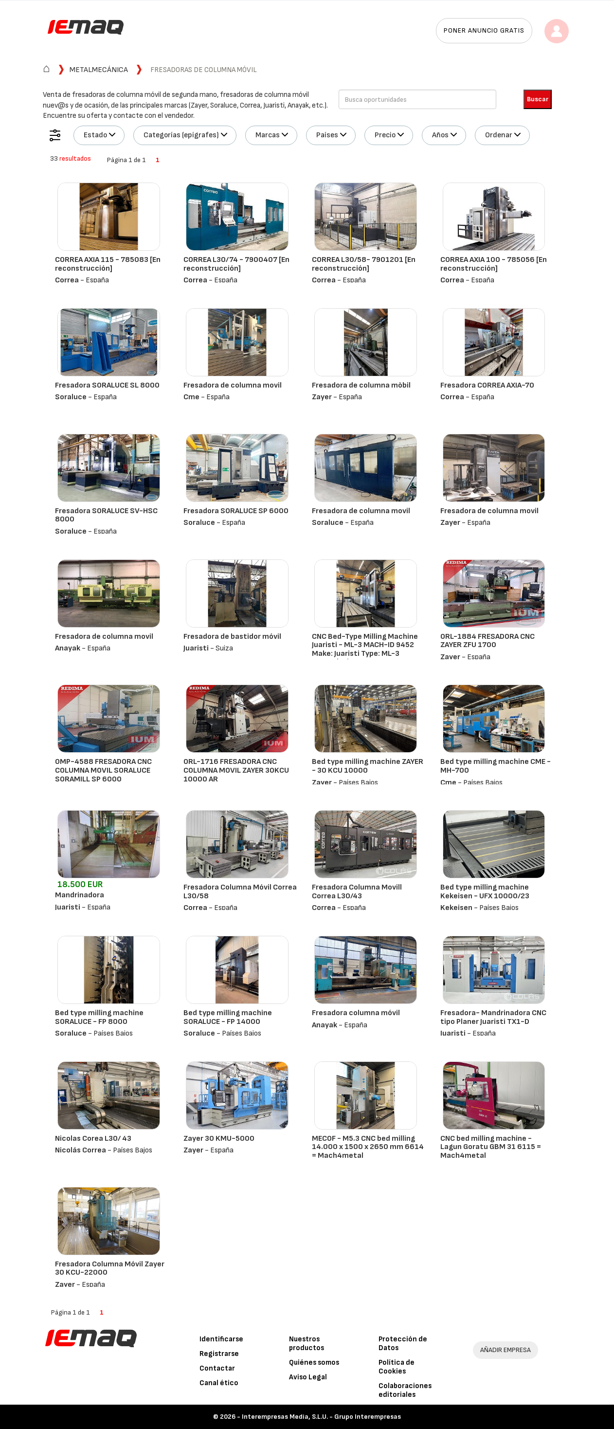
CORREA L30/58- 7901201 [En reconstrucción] (363, 264)
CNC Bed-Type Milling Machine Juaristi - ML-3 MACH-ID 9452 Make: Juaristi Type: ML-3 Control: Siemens (365, 649)
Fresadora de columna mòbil (361, 385)
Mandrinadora (79, 895)
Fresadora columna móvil (356, 1013)
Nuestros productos (306, 1344)
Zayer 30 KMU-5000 (218, 1138)
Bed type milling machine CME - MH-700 (495, 766)
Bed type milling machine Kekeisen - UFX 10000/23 (484, 892)
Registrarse (219, 1353)
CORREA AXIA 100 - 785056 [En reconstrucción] (493, 264)
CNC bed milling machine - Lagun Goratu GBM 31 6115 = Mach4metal (490, 1147)
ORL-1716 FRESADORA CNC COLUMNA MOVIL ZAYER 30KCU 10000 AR (236, 770)
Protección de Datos (403, 1344)
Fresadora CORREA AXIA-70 (487, 385)
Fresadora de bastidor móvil (232, 636)
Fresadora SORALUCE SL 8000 (107, 385)
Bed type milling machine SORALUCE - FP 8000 (99, 1017)
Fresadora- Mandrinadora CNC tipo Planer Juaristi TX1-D (493, 1017)
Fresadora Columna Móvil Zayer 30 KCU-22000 (109, 1269)
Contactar (217, 1368)
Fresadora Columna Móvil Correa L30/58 (240, 892)
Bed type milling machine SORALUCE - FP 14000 (227, 1017)
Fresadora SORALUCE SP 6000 (236, 511)
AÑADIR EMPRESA (505, 1350)
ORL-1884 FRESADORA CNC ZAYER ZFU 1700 (487, 641)
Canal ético (218, 1383)
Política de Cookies (397, 1367)
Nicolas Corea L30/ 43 (93, 1138)
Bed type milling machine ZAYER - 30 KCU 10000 (367, 766)
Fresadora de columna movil (232, 385)
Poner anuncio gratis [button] (484, 30)
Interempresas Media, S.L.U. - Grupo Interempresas (321, 1416)
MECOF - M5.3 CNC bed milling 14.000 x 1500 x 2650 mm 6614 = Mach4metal (368, 1147)
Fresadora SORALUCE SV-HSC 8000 (106, 515)
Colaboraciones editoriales (405, 1390)
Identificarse (221, 1339)
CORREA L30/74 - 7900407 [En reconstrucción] (236, 264)
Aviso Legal (308, 1377)
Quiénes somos (314, 1362)
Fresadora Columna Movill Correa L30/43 (357, 892)
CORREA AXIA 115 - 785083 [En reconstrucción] (108, 264)
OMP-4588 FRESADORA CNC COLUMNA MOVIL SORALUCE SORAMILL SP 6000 (103, 770)
